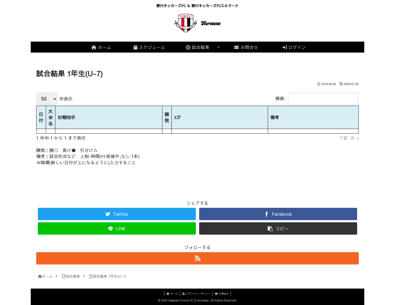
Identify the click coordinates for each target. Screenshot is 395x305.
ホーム (170, 293)
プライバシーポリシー (196, 293)
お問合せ (223, 293)
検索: (316, 98)
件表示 (54, 99)
